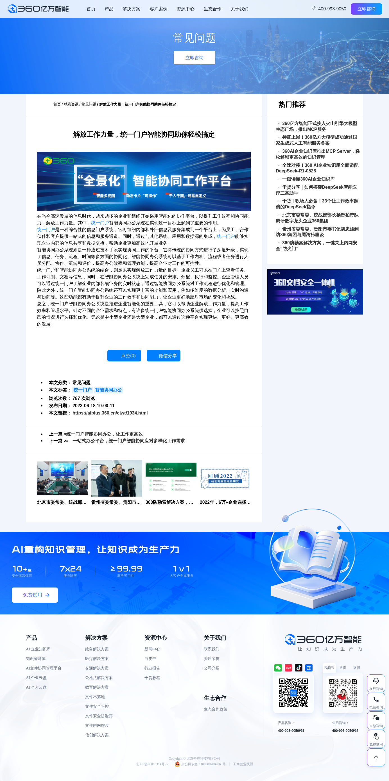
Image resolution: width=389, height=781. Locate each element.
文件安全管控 (97, 706)
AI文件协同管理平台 (44, 668)
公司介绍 (212, 668)
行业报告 (152, 668)
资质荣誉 (212, 659)
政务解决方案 (97, 649)
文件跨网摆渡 (97, 725)
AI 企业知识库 (38, 649)
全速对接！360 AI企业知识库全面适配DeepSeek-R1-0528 (317, 168)
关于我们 (239, 8)
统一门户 (100, 222)
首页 (91, 8)
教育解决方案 (97, 687)
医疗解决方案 (97, 659)
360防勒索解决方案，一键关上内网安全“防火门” (316, 245)
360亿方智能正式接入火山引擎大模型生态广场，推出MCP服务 (316, 126)
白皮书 (150, 659)
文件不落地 (95, 697)
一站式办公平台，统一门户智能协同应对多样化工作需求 (129, 440)
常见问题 (89, 104)
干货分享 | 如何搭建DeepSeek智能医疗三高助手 (316, 190)
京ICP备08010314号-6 (152, 764)
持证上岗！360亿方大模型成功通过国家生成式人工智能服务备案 (316, 140)
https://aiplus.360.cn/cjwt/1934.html (110, 413)
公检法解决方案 (99, 678)
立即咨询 (367, 8)
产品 (109, 8)
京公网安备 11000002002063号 (200, 764)
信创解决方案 (97, 735)
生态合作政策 (215, 709)
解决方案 (132, 8)
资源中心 (185, 8)
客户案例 (159, 8)
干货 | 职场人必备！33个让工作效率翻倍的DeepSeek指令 (317, 204)
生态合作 (212, 8)
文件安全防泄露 (99, 716)
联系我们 (212, 649)
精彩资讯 (71, 104)
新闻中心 (152, 649)
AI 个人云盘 (36, 687)
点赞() (128, 355)
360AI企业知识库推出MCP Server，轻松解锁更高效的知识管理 (318, 154)
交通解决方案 (97, 668)
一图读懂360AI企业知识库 (307, 179)
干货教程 (152, 678)
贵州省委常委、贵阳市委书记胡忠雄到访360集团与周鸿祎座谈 (317, 232)
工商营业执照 (243, 764)
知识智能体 (36, 659)
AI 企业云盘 (36, 678)
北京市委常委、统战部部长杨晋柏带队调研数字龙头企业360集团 (317, 218)
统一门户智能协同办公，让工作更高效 (104, 434)
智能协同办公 (108, 390)
